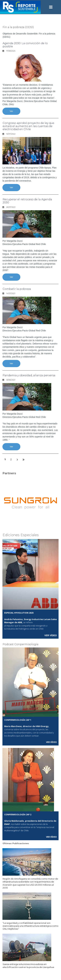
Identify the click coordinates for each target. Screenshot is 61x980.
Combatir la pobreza (17, 288)
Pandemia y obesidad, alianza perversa (29, 375)
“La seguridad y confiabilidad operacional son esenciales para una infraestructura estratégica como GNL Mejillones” (30, 926)
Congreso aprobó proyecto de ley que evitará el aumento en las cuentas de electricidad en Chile (28, 126)
